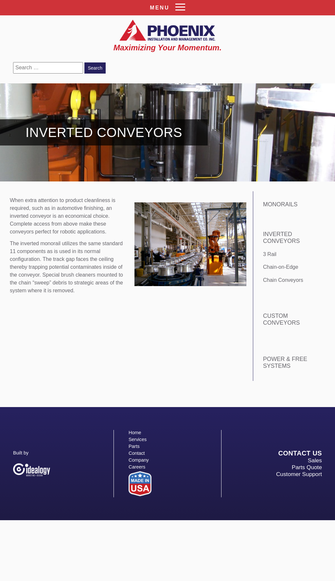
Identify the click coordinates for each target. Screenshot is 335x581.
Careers (137, 467)
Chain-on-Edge (280, 267)
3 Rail (269, 254)
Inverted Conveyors (281, 237)
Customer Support (299, 474)
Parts (134, 446)
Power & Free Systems (285, 362)
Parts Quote (307, 467)
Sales (315, 460)
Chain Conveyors (283, 280)
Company (139, 460)
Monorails (280, 204)
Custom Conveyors (281, 319)
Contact (137, 453)
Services (138, 439)
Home (135, 432)
